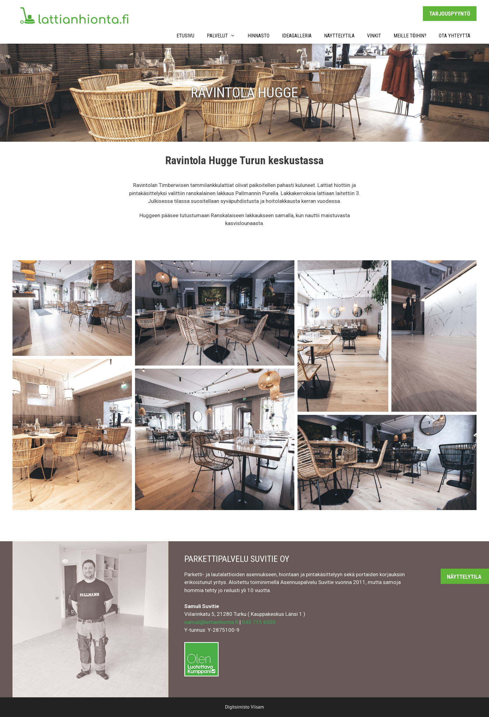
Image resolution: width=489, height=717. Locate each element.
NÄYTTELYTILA (339, 36)
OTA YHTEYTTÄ (454, 36)
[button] (72, 308)
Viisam (257, 707)
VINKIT (374, 36)
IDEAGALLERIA (297, 36)
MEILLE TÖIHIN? (410, 36)
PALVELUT (224, 36)
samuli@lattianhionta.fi (211, 622)
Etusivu (185, 36)
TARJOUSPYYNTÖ (449, 13)
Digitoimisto (237, 707)
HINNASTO (258, 36)
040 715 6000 (259, 622)
